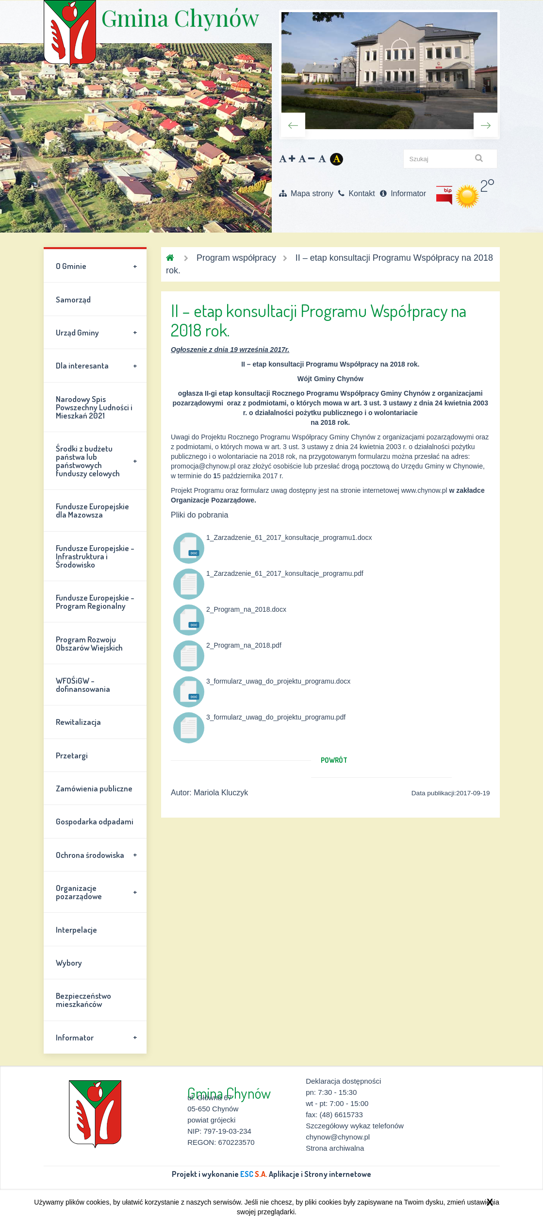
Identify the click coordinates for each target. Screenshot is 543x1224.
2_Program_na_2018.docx (229, 609)
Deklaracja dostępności (343, 1081)
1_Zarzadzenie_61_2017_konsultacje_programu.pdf (268, 573)
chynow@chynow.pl (338, 1137)
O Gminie (98, 266)
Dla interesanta (98, 365)
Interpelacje (76, 929)
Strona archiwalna (335, 1148)
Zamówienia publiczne (94, 788)
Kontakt (356, 193)
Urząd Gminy (98, 332)
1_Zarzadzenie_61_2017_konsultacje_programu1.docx (272, 537)
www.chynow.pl (424, 490)
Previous (293, 125)
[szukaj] (450, 158)
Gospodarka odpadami (94, 821)
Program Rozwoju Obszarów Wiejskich (89, 643)
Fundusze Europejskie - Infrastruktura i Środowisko (95, 556)
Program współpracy (236, 258)
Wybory (69, 962)
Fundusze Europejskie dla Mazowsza (92, 510)
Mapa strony (306, 193)
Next (486, 125)
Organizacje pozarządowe (98, 892)
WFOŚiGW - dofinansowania (83, 684)
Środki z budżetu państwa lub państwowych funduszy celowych (98, 460)
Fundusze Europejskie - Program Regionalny (95, 601)
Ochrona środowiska (98, 854)
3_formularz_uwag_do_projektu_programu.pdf (259, 717)
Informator (403, 193)
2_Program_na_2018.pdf (227, 645)
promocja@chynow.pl (203, 466)
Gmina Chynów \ (70, 34)
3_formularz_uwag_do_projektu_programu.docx (261, 681)
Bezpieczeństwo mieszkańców (83, 999)
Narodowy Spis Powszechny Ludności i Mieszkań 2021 (94, 407)
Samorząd (73, 299)
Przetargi (72, 755)
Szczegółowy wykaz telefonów (355, 1126)
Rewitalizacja (78, 722)
